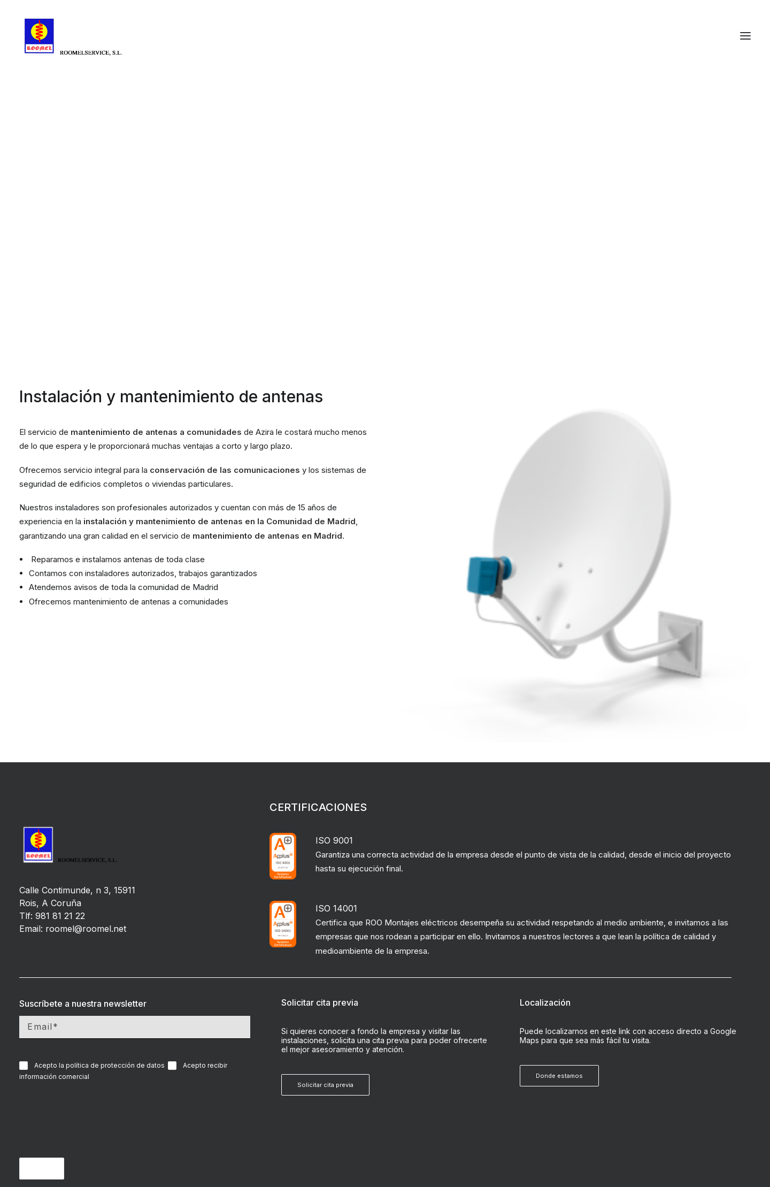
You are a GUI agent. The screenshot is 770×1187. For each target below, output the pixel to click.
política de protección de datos (115, 817)
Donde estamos (559, 827)
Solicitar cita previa (325, 836)
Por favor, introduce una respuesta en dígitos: (111, 874)
